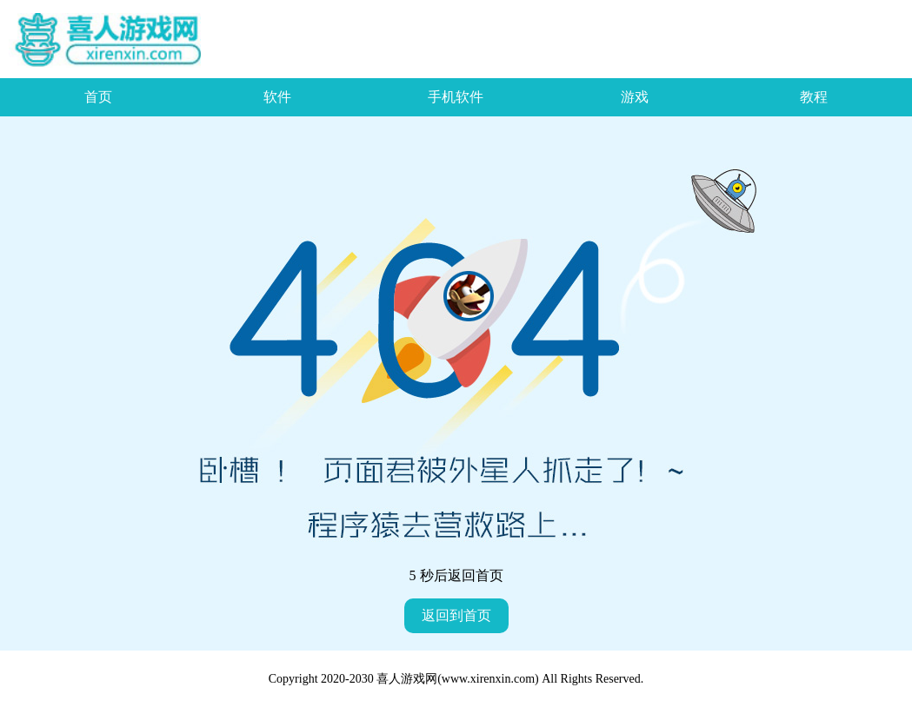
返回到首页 (456, 615)
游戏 (635, 96)
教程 (814, 96)
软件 (277, 96)
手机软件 (455, 96)
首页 (98, 96)
